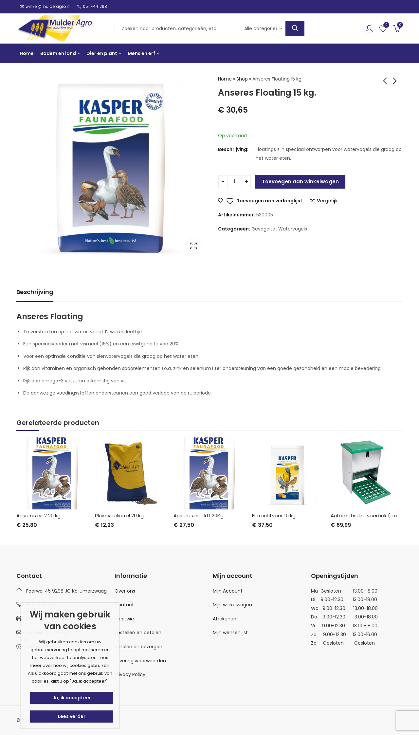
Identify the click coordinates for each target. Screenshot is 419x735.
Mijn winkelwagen (232, 604)
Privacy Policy (130, 674)
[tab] (34, 292)
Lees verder (71, 716)
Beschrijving (34, 292)
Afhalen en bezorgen (138, 646)
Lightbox (193, 245)
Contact (124, 604)
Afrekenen (224, 619)
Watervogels (292, 229)
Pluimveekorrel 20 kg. (120, 515)
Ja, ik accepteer (71, 697)
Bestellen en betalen (138, 632)
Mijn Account (228, 590)
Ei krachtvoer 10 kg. (274, 515)
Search (294, 28)
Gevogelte (263, 229)
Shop (242, 79)
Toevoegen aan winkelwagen (300, 181)
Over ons (125, 590)
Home (225, 79)
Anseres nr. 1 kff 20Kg (198, 515)
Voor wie (124, 619)
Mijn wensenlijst (230, 632)
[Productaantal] (234, 181)
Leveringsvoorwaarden (140, 660)
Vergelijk (327, 201)
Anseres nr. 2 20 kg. (39, 515)
